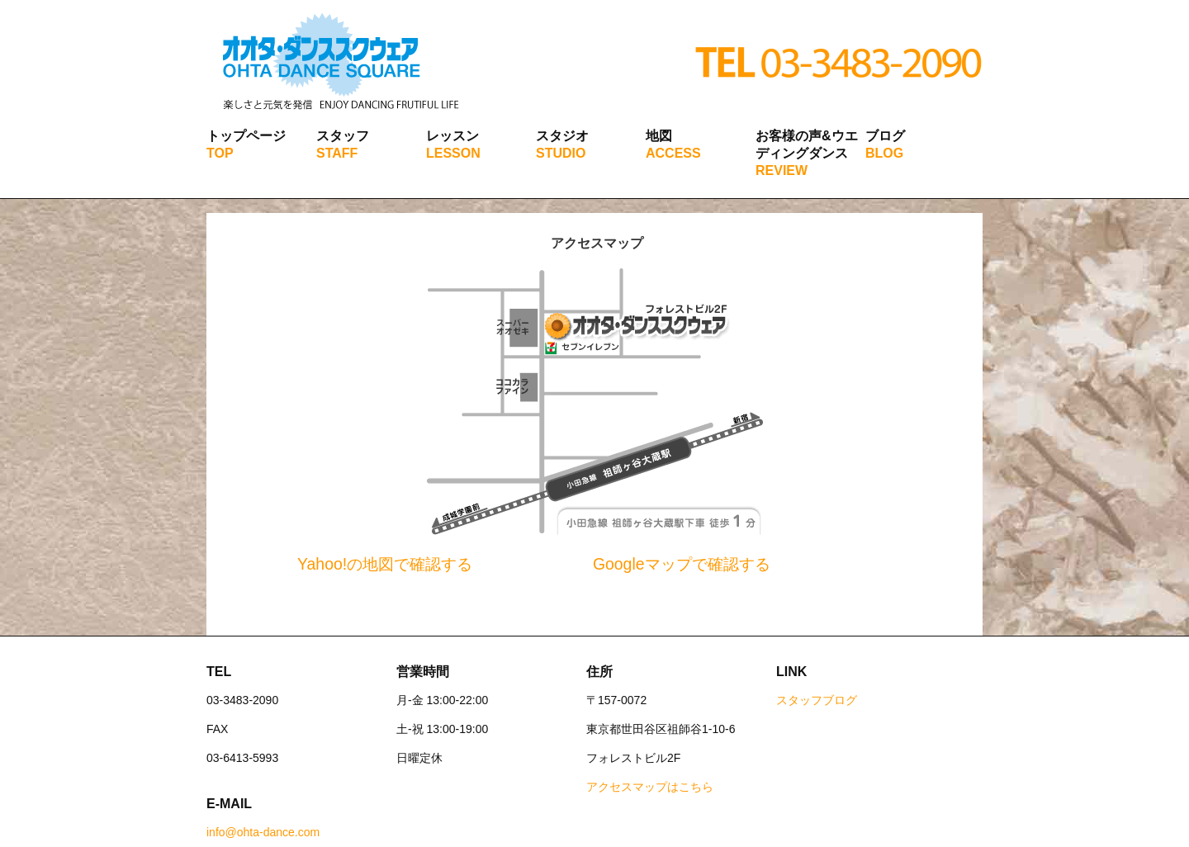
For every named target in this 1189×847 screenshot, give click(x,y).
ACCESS (673, 153)
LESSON (453, 153)
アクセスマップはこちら (649, 786)
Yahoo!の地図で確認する (384, 564)
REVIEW (782, 170)
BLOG (884, 153)
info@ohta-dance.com (263, 832)
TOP (220, 153)
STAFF (337, 153)
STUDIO (560, 153)
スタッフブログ (816, 700)
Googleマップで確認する (681, 564)
